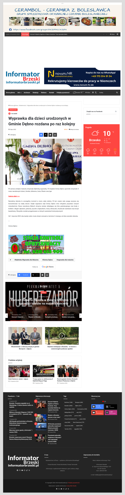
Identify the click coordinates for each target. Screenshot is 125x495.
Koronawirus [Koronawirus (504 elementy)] (82, 409)
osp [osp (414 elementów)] (78, 412)
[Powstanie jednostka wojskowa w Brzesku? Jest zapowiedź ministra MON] (41, 438)
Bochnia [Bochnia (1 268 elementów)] (69, 402)
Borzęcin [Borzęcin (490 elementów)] (79, 402)
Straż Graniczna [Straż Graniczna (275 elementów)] (78, 422)
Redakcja (35, 92)
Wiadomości (22, 105)
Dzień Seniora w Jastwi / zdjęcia (18, 379)
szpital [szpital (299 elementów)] (79, 425)
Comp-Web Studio (71, 486)
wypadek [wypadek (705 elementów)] (78, 429)
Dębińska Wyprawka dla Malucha (26, 260)
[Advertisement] (62, 51)
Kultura (44, 292)
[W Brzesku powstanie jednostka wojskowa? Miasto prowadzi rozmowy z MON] (41, 426)
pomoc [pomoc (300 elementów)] (77, 415)
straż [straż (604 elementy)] (67, 422)
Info (19, 92)
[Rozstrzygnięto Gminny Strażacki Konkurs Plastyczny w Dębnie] (68, 371)
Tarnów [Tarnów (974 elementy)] (68, 429)
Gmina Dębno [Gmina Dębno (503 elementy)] (70, 409)
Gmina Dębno (48, 260)
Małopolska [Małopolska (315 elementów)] (69, 412)
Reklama (43, 92)
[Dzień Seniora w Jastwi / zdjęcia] (19, 371)
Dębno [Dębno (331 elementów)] (78, 405)
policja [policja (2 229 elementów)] (68, 415)
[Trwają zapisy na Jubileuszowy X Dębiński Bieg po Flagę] (43, 371)
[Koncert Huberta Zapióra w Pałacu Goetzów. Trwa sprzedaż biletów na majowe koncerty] (41, 404)
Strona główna (10, 92)
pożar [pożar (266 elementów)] (83, 419)
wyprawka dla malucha (65, 260)
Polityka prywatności (63, 92)
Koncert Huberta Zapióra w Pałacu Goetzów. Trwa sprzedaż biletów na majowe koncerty (43, 301)
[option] (43, 301)
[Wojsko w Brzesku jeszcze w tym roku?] (41, 418)
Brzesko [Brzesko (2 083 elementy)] (68, 405)
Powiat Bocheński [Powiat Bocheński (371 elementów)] (71, 419)
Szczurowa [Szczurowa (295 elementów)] (69, 425)
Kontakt (51, 92)
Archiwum (27, 92)
